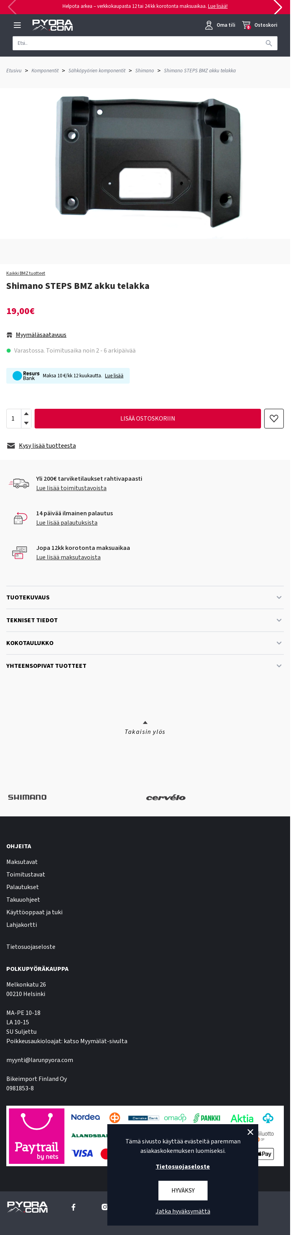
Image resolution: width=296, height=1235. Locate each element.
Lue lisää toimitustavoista (71, 488)
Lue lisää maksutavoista (68, 557)
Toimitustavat (25, 874)
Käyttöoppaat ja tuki (34, 912)
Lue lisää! (218, 6)
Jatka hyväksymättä (183, 1211)
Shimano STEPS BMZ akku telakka (200, 70)
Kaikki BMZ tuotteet (25, 273)
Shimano (144, 70)
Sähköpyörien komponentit (96, 70)
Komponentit (45, 70)
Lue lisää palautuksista (66, 522)
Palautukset (22, 887)
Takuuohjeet (23, 899)
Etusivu (14, 70)
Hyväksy (183, 1190)
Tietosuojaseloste (30, 947)
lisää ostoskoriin (147, 418)
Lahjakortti (21, 925)
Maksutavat (22, 862)
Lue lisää (114, 375)
